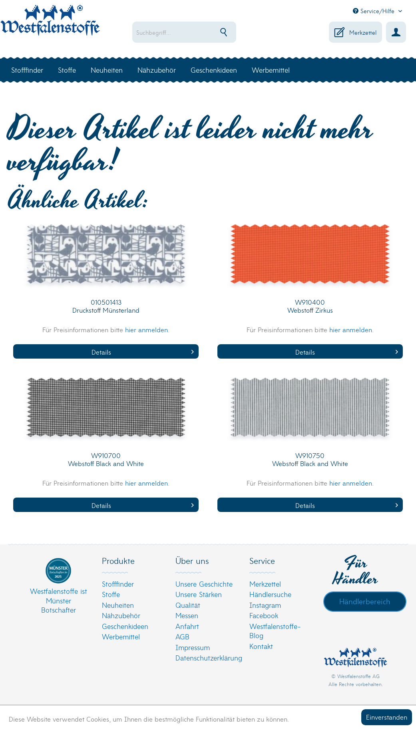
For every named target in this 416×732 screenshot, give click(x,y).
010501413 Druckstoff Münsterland (105, 306)
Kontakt (261, 646)
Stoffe (111, 594)
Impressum (192, 647)
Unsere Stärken (198, 594)
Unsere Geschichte (204, 584)
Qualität (187, 605)
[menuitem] (190, 32)
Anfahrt (187, 626)
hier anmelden (146, 329)
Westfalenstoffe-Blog (275, 631)
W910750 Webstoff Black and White (310, 459)
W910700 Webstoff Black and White (106, 459)
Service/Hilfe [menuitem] (374, 11)
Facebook (263, 615)
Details (143, 351)
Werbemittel (121, 636)
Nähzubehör (121, 615)
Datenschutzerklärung (205, 658)
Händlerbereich (364, 601)
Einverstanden (386, 716)
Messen (186, 615)
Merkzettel (265, 584)
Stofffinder (118, 584)
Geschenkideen (125, 626)
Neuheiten (118, 605)
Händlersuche (270, 594)
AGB (182, 636)
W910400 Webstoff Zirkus (310, 306)
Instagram (265, 605)
